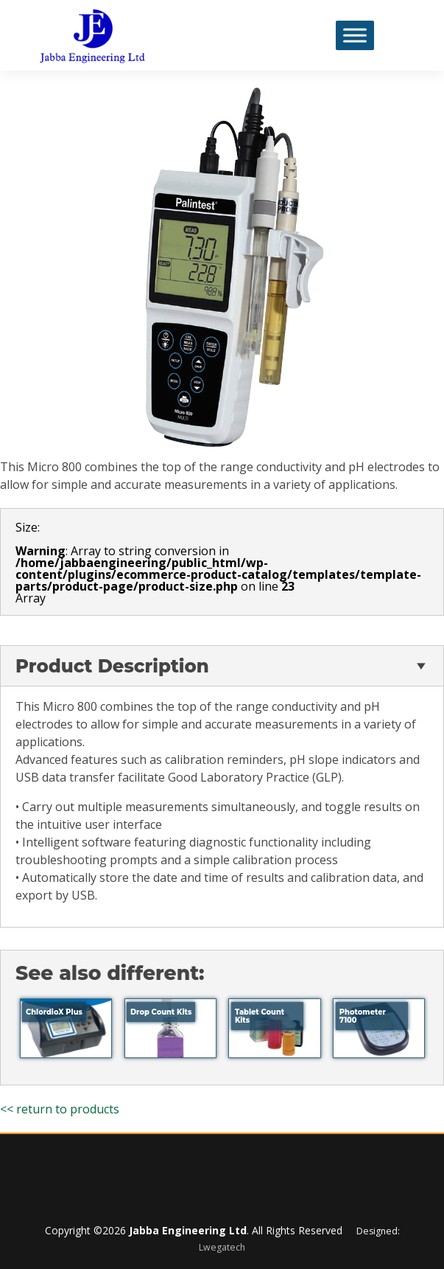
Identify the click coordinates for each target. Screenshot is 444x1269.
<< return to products (59, 1109)
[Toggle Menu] (355, 35)
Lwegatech (222, 1247)
